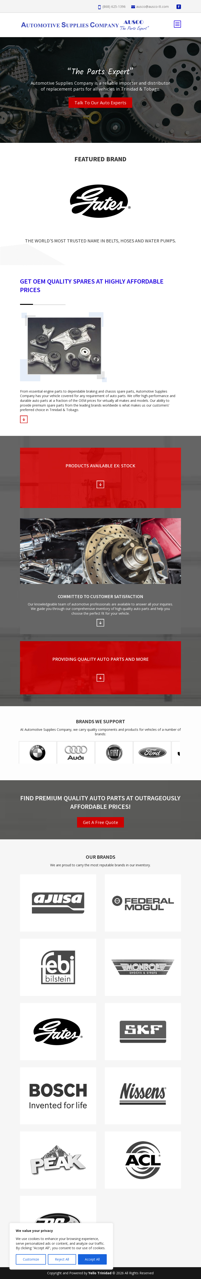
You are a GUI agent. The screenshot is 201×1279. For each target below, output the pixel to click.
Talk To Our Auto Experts (100, 102)
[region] (61, 1246)
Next (175, 752)
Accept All (92, 1259)
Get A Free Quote (100, 822)
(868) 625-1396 (114, 6)
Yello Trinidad (100, 1273)
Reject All (62, 1259)
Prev (26, 752)
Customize (31, 1259)
